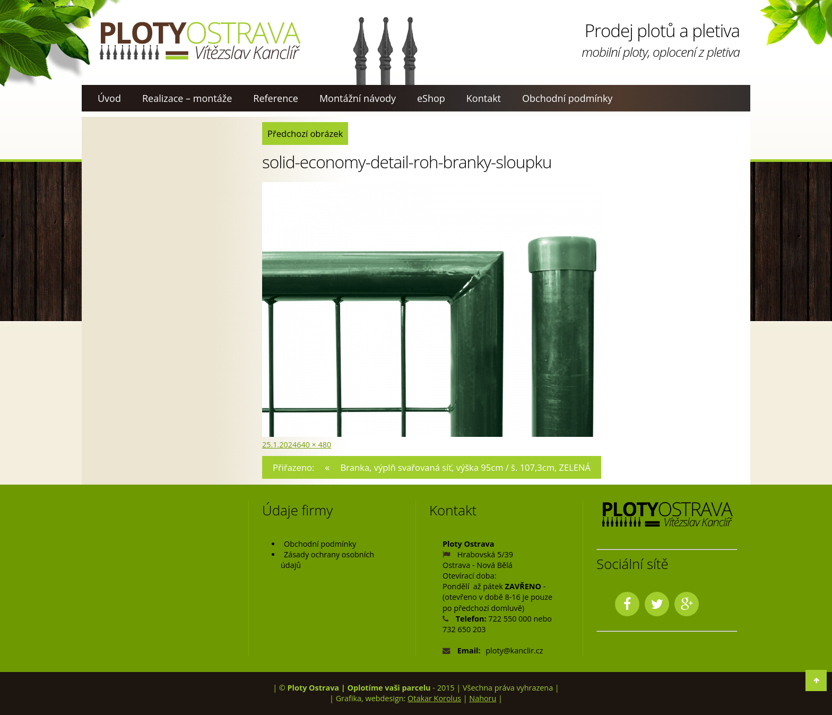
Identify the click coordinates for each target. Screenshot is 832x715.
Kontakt (483, 98)
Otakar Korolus (434, 698)
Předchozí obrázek (305, 133)
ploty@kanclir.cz (514, 650)
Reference (275, 98)
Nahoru (482, 698)
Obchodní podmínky (567, 98)
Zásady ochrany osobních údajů (327, 559)
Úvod (109, 98)
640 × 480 (314, 445)
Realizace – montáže (187, 98)
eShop (431, 98)
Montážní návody (357, 98)
